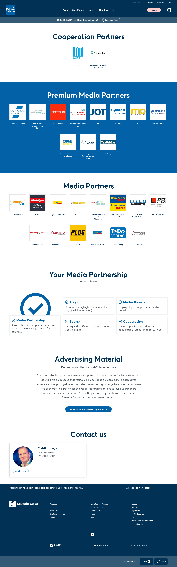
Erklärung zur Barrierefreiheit (142, 521)
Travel (93, 514)
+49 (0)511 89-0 (102, 545)
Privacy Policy (136, 507)
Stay (92, 517)
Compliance (136, 517)
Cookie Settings (137, 524)
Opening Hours (96, 511)
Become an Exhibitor (98, 507)
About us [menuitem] (103, 10)
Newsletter (54, 511)
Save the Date (111, 20)
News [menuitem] (91, 10)
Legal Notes (135, 511)
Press (169, 2)
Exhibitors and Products (99, 504)
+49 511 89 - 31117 (46, 455)
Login (154, 10)
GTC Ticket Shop (137, 514)
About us (53, 504)
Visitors (150, 2)
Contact (53, 517)
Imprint (134, 504)
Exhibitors (160, 2)
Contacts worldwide (57, 514)
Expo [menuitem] (65, 10)
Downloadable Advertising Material (88, 409)
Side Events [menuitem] (78, 10)
